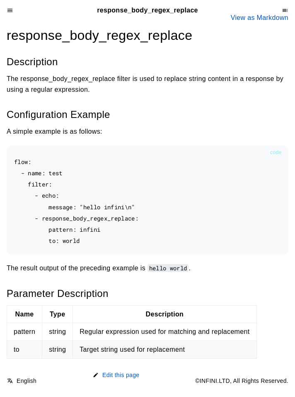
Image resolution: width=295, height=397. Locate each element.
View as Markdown (259, 17)
